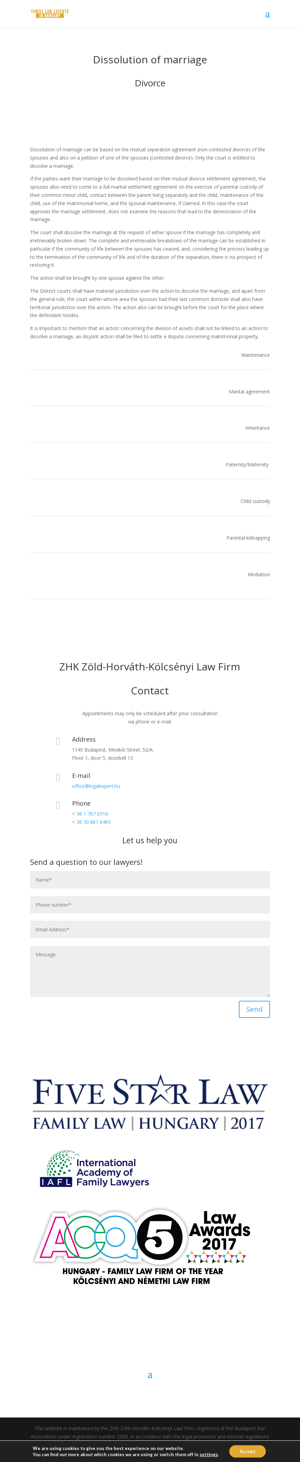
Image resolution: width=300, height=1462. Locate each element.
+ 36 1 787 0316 (90, 813)
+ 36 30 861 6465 (91, 822)
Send (254, 1009)
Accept (248, 1451)
